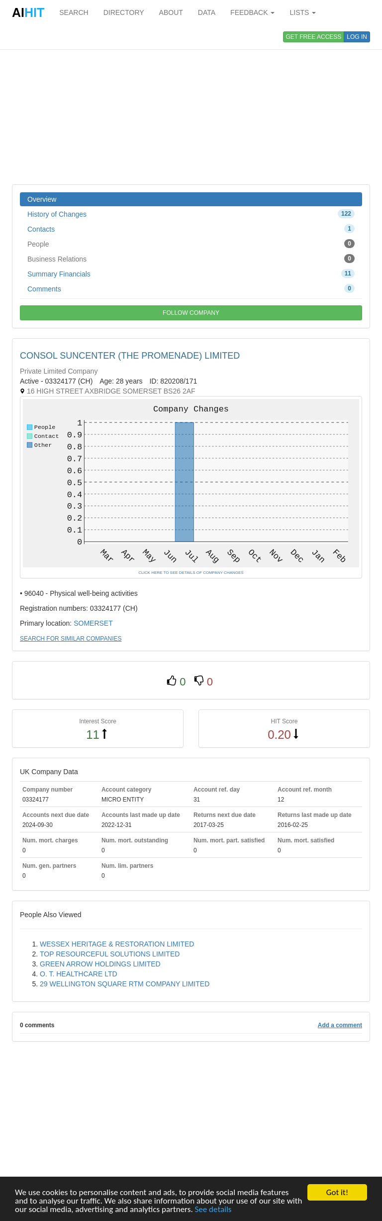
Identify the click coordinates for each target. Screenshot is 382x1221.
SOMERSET (93, 623)
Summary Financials (191, 273)
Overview (41, 199)
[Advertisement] (191, 104)
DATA (206, 12)
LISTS (302, 12)
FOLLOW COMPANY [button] (191, 312)
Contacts (191, 228)
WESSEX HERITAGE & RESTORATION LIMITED (117, 944)
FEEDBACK (252, 12)
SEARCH (73, 12)
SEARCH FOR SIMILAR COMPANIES (70, 638)
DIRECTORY (123, 12)
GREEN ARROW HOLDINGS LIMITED (100, 964)
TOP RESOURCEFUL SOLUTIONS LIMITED (110, 954)
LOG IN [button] (357, 36)
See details (213, 1210)
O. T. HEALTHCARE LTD (78, 974)
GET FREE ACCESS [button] (314, 36)
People (191, 243)
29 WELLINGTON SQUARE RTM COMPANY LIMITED (124, 984)
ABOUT (171, 12)
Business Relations (191, 258)
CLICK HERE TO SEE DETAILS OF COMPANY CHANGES (190, 572)
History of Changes (191, 213)
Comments (191, 288)
